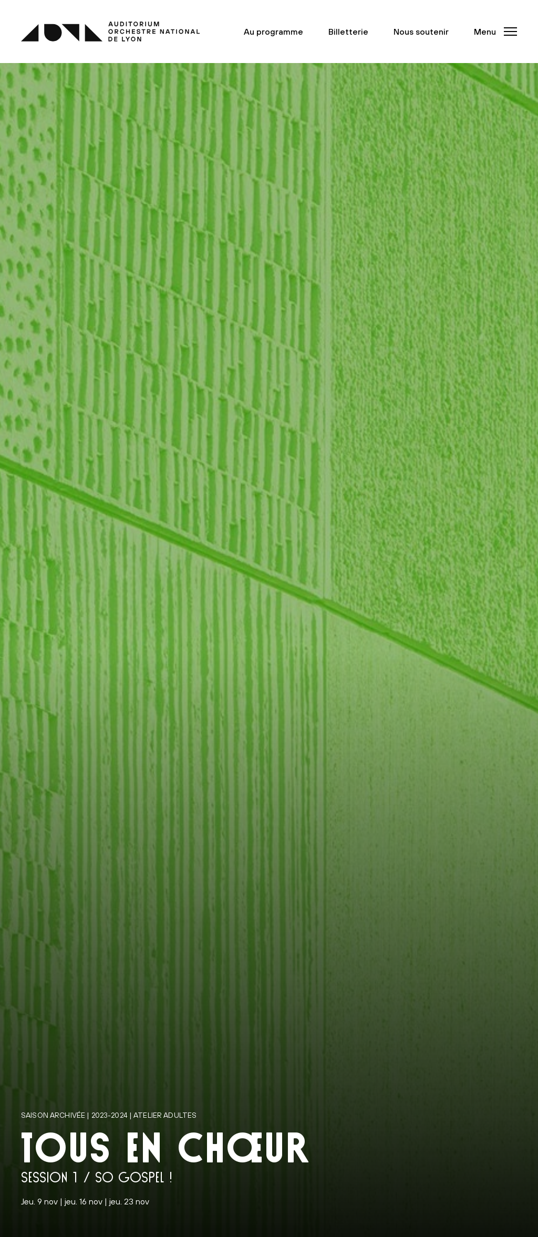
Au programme (273, 31)
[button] (492, 31)
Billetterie (348, 31)
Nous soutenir (421, 31)
